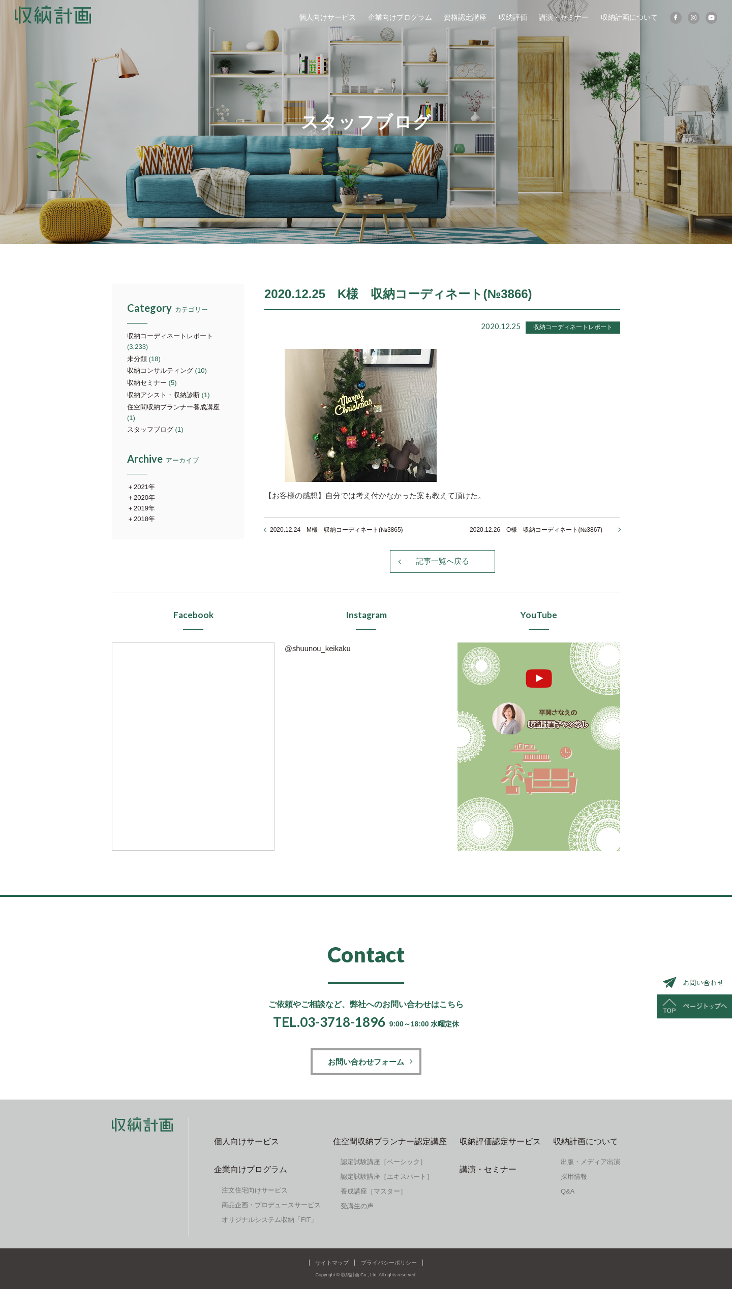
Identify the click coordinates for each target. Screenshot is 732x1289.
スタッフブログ (150, 429)
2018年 (144, 519)
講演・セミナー (563, 18)
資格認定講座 (464, 18)
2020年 (144, 497)
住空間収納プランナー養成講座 (173, 407)
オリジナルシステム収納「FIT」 (270, 1219)
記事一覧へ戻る (442, 561)
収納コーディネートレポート (170, 336)
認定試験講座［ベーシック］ (383, 1162)
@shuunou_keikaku (318, 648)
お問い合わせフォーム (366, 1061)
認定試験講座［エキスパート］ (387, 1177)
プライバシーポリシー (389, 1263)
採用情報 (574, 1177)
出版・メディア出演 (590, 1162)
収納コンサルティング (160, 370)
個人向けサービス (326, 18)
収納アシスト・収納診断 (163, 395)
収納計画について (628, 18)
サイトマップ (332, 1263)
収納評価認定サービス (500, 1141)
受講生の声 (357, 1206)
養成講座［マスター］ (374, 1192)
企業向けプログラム (399, 18)
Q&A (567, 1192)
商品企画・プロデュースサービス (271, 1205)
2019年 (144, 508)
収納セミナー (147, 382)
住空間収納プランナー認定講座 (390, 1141)
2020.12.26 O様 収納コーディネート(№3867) (542, 529)
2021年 (144, 487)
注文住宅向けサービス (255, 1190)
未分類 (137, 359)
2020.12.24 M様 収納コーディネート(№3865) (336, 529)
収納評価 (512, 18)
